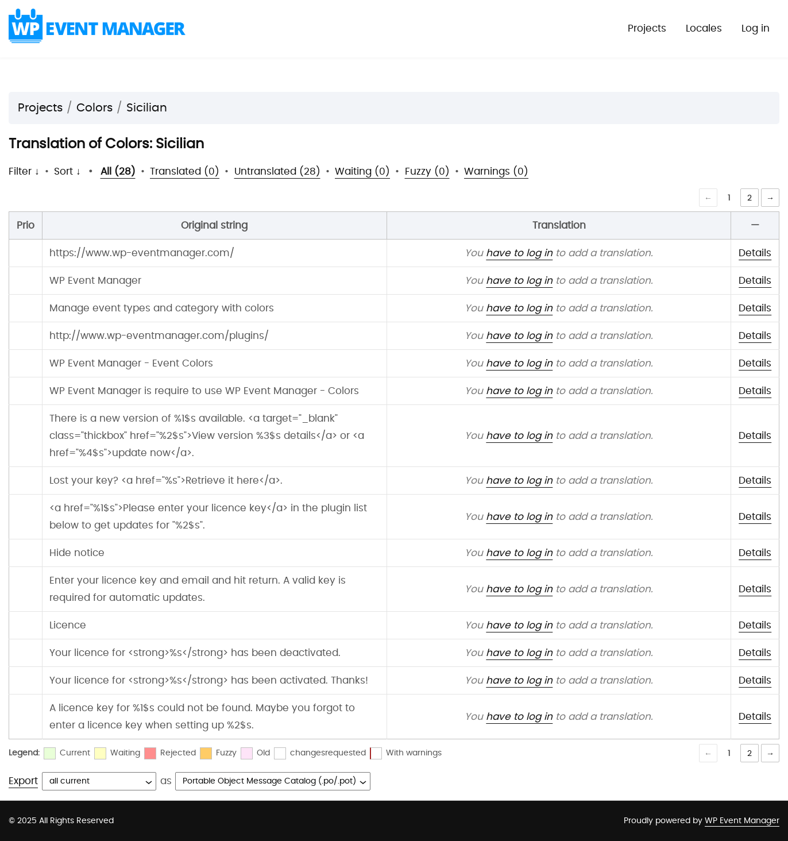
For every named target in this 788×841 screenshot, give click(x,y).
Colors (94, 108)
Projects (647, 28)
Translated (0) (184, 171)
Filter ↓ (24, 171)
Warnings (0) (496, 171)
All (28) (118, 171)
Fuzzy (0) (427, 171)
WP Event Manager (742, 821)
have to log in (519, 253)
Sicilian (146, 108)
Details (755, 253)
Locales (704, 28)
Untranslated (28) (277, 171)
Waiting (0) (362, 171)
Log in (755, 28)
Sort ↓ (67, 171)
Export (23, 781)
